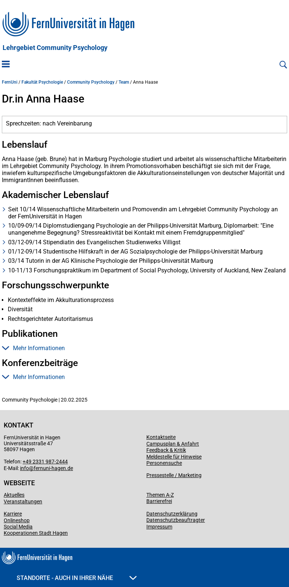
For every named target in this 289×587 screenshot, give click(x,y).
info (24, 468)
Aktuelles (14, 495)
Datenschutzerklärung (171, 514)
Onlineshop (17, 520)
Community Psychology (90, 82)
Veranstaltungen (23, 501)
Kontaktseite (161, 437)
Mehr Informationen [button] (33, 348)
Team (124, 82)
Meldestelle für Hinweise (174, 457)
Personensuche (164, 463)
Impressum (159, 527)
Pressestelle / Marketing (174, 475)
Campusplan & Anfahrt (172, 444)
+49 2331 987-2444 (45, 461)
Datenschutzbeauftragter (175, 520)
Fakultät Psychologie (42, 82)
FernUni (9, 82)
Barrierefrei (159, 501)
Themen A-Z (160, 495)
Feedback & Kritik (166, 450)
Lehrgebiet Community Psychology (55, 47)
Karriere (13, 514)
